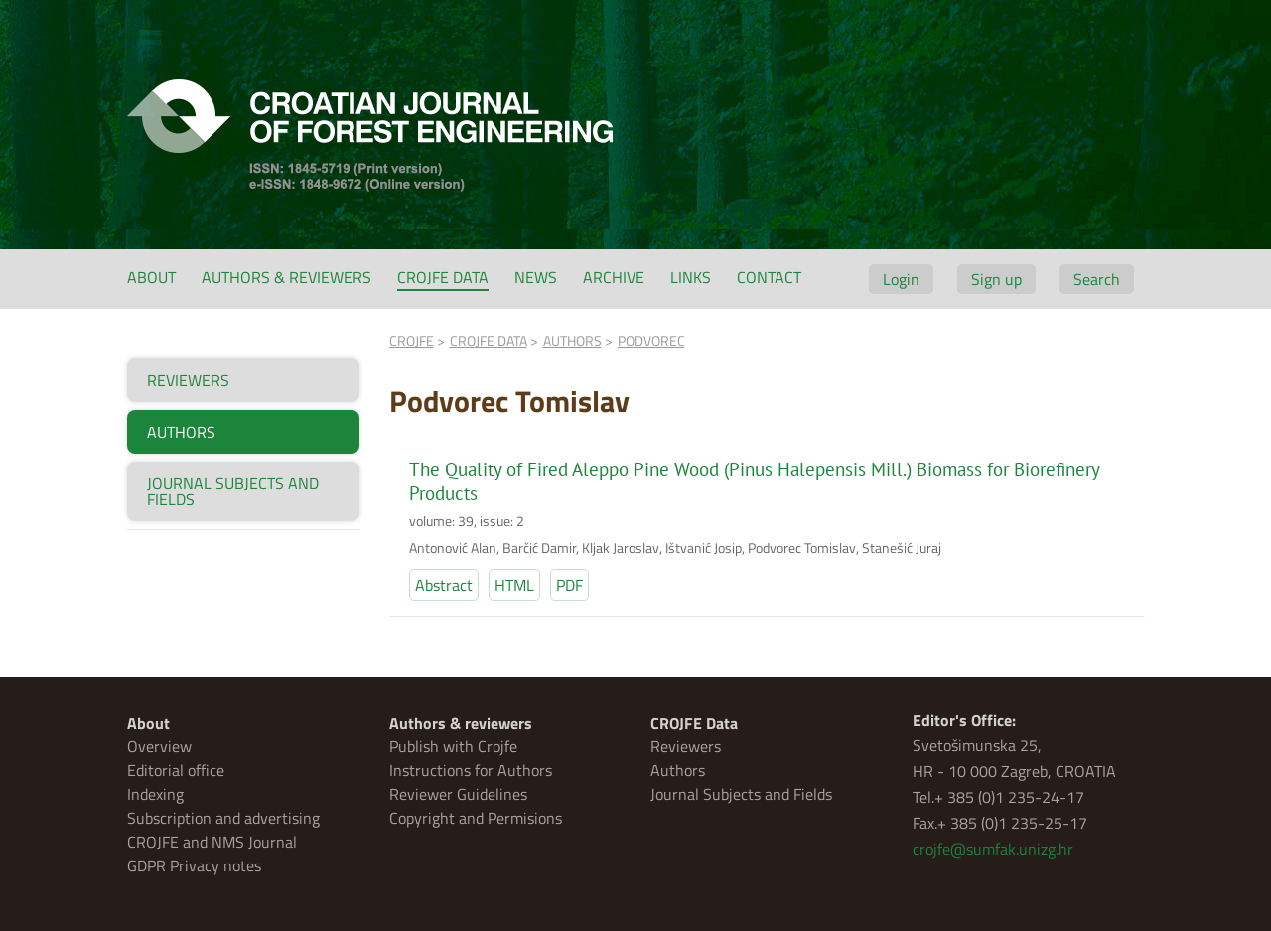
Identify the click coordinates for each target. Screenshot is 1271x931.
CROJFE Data (443, 277)
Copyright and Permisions (475, 818)
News (535, 277)
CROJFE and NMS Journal (212, 842)
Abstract (444, 585)
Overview (159, 746)
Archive (613, 277)
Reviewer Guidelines (458, 794)
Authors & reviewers (286, 277)
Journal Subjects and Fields (741, 794)
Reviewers (685, 746)
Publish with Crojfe (453, 746)
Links (690, 277)
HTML (514, 585)
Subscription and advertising (223, 818)
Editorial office (175, 770)
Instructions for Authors (470, 770)
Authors (677, 770)
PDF (569, 585)
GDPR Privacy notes (194, 865)
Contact (769, 277)
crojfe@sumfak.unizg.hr (993, 849)
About (151, 277)
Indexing (155, 794)
